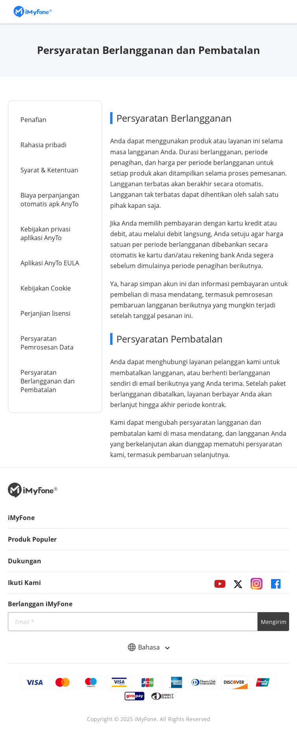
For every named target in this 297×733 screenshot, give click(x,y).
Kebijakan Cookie (45, 288)
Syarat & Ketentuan (49, 170)
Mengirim (273, 622)
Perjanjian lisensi (45, 313)
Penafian (33, 119)
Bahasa (148, 647)
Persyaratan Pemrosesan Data (47, 343)
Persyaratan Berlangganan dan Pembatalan (47, 381)
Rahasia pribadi (43, 145)
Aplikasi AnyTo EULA (49, 263)
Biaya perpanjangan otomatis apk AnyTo (49, 199)
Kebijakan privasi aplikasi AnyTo (45, 233)
